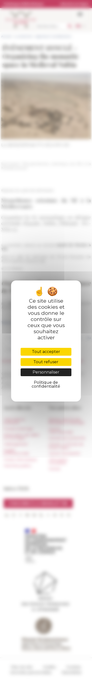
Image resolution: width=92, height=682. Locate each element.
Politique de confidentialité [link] (46, 384)
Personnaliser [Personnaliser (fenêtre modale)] (46, 372)
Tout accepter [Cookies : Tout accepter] (46, 351)
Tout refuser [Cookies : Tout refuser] (45, 362)
